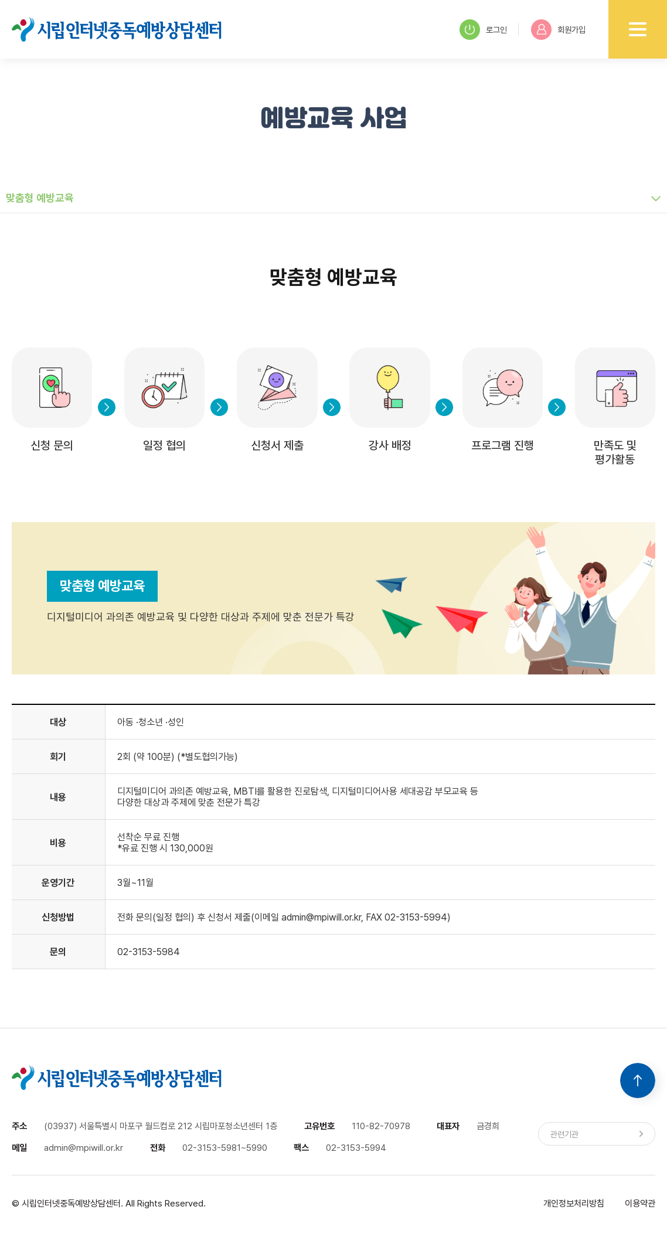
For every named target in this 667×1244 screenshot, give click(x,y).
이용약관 (640, 1203)
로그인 (483, 29)
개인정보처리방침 (573, 1203)
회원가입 (558, 29)
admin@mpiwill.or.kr (321, 917)
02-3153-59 (142, 951)
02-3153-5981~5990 (224, 1147)
